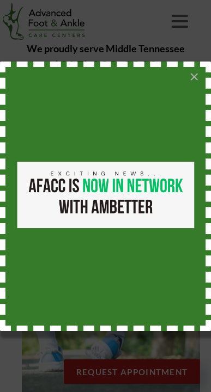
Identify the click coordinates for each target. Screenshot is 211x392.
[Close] (194, 77)
